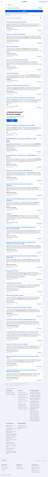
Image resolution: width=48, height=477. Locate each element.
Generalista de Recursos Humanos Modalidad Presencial (21, 320)
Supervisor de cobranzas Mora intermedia (17, 60)
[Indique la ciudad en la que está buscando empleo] (24, 8)
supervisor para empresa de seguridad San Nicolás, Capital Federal (35, 409)
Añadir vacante (19, 467)
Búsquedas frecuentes (11, 389)
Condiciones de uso (35, 470)
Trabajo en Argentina (35, 468)
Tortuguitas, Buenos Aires (23, 408)
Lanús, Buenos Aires (22, 405)
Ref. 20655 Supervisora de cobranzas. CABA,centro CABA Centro (21, 140)
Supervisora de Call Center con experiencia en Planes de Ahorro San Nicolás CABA (20, 229)
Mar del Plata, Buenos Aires (23, 395)
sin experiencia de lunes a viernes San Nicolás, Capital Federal (11, 453)
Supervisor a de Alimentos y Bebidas (15, 34)
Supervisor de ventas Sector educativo (16, 22)
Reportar (39, 30)
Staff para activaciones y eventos (15, 296)
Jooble (8, 474)
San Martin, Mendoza (22, 406)
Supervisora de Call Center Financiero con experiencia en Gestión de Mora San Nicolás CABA (21, 244)
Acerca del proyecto (5, 467)
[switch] (41, 18)
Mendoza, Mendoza (21, 393)
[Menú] (1, 1)
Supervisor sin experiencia (11, 395)
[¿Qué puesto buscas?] (24, 4)
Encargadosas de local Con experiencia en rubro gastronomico (22, 333)
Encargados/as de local (12, 272)
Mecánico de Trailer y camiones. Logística (17, 345)
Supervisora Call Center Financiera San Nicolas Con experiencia (19, 186)
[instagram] (39, 461)
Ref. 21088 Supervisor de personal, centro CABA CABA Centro (22, 156)
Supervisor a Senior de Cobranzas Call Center (18, 85)
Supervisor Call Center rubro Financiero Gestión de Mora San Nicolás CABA (22, 257)
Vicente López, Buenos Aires (23, 398)
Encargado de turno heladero (13, 284)
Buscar (24, 11)
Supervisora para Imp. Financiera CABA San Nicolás (19, 171)
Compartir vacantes (20, 468)
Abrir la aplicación (43, 1)
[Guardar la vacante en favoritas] (41, 22)
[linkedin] (45, 461)
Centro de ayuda (4, 468)
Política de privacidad (36, 471)
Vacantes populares (21, 426)
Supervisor (9, 215)
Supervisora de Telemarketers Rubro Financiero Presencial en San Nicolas (22, 200)
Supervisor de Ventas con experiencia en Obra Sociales (20, 97)
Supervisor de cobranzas (12, 46)
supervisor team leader (12, 73)
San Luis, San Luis (21, 400)
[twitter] (42, 461)
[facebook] (35, 461)
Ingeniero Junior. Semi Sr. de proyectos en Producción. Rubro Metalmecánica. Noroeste (21, 372)
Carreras (3, 470)
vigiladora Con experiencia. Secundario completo (19, 308)
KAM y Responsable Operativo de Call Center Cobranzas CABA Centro (22, 358)
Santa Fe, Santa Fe (21, 397)
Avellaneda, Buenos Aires (22, 410)
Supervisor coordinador (10, 393)
